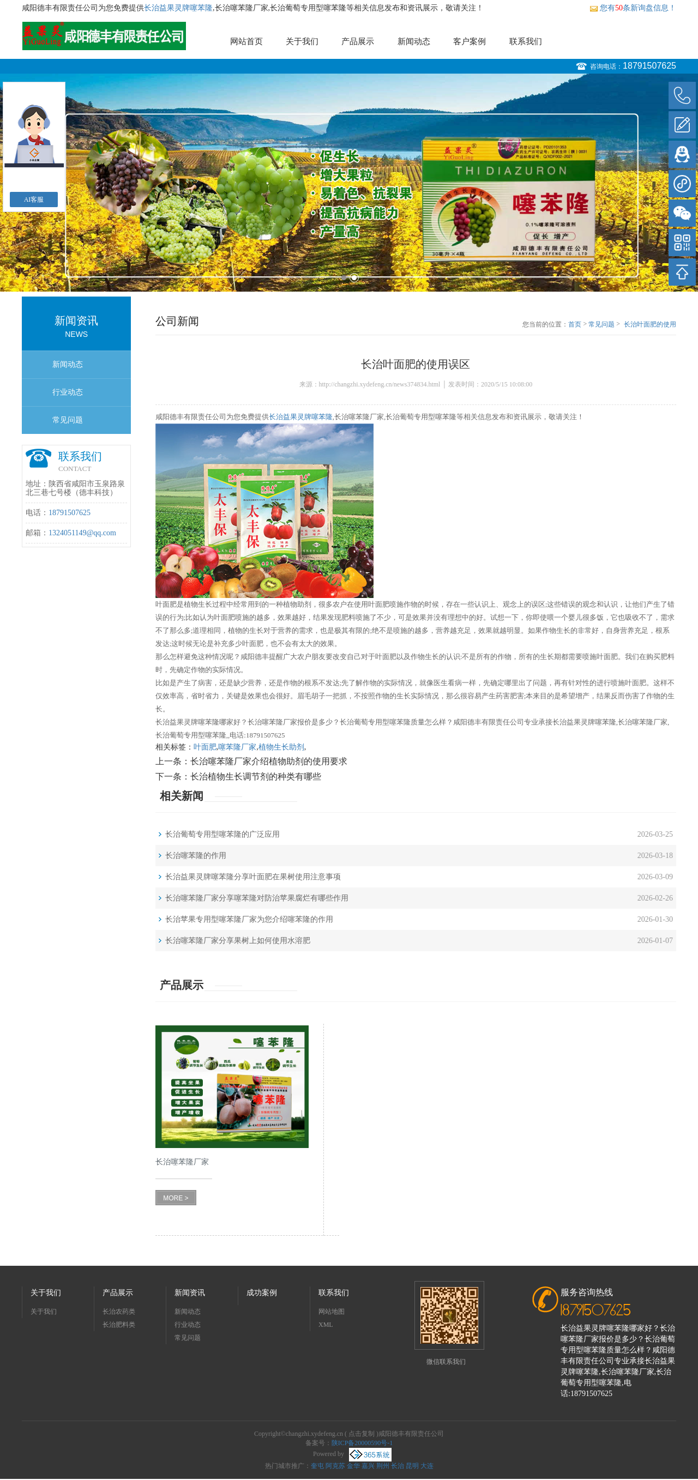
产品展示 (357, 41)
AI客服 (34, 199)
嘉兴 (368, 1466)
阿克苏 (335, 1466)
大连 (427, 1466)
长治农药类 (119, 1311)
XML (325, 1324)
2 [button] (354, 277)
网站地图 (331, 1311)
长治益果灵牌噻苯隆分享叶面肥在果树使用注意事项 (253, 877)
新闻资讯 (189, 1293)
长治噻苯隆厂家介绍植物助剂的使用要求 (268, 761)
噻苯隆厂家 (237, 747)
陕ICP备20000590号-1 (362, 1443)
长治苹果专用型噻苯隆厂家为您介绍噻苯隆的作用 (249, 919)
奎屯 (317, 1466)
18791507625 (649, 65)
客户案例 (469, 41)
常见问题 (67, 420)
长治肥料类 (119, 1324)
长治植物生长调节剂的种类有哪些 (255, 776)
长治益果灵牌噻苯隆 (178, 8)
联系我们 (525, 41)
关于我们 (302, 41)
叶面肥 (205, 747)
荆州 (382, 1466)
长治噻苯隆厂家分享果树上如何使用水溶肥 (237, 941)
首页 (574, 324)
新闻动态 (414, 41)
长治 (397, 1466)
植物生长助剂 (281, 747)
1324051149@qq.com (82, 533)
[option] (349, 183)
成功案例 (261, 1293)
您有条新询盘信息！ (632, 8)
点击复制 (361, 1433)
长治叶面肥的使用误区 (650, 325)
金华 (353, 1466)
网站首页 (246, 41)
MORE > (175, 1198)
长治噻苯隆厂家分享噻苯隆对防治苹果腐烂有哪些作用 (256, 898)
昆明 (412, 1466)
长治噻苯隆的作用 (195, 855)
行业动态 (67, 392)
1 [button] (343, 277)
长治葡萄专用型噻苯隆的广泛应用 (222, 834)
